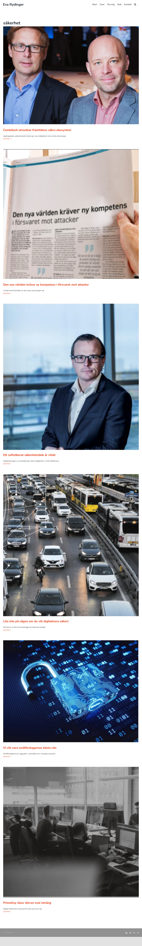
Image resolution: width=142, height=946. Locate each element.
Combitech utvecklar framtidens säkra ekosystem (37, 130)
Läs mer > (7, 138)
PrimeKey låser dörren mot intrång (27, 903)
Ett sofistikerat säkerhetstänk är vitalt (29, 455)
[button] (135, 4)
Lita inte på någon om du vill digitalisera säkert (35, 621)
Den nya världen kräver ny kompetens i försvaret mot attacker (46, 285)
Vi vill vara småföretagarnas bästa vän (29, 748)
